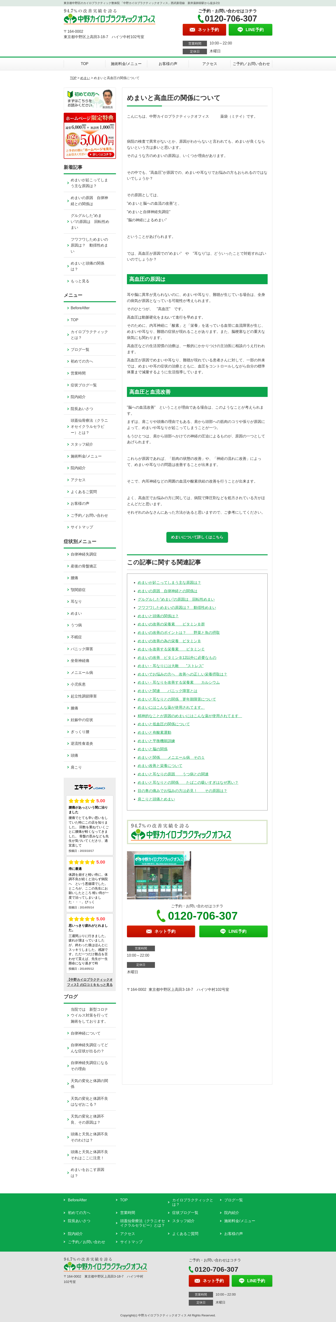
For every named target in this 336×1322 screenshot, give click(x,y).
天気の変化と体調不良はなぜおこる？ (89, 1102)
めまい (85, 78)
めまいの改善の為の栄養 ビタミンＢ (169, 641)
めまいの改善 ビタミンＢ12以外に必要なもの (177, 658)
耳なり (76, 601)
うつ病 (76, 625)
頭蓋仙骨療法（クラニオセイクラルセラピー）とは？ (89, 426)
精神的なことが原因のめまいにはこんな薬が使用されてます (190, 716)
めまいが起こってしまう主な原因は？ (169, 583)
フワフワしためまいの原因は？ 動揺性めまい (177, 608)
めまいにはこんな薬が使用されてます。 (171, 707)
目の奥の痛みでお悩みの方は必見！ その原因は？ (182, 791)
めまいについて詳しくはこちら (197, 537)
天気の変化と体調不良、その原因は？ (87, 1119)
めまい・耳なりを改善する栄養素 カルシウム (179, 682)
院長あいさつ (82, 409)
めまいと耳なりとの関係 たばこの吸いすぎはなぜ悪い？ (188, 782)
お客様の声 (168, 64)
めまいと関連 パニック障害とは (167, 691)
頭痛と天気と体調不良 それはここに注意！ (93, 1155)
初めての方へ (82, 361)
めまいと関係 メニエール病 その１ (171, 757)
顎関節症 (78, 590)
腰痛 (74, 578)
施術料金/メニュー (126, 64)
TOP (84, 64)
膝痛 (74, 708)
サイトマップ (82, 527)
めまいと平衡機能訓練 (156, 741)
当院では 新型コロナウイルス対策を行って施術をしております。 (89, 1015)
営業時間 (78, 373)
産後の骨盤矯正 (84, 566)
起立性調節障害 (84, 696)
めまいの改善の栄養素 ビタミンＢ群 (171, 624)
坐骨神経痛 (80, 661)
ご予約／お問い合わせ (251, 64)
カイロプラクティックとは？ (89, 335)
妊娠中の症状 (82, 720)
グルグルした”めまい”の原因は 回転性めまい (176, 599)
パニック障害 (82, 649)
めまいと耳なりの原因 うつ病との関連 (173, 774)
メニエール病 (82, 673)
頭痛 (74, 755)
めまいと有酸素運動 (154, 732)
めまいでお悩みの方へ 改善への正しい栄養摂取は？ (182, 674)
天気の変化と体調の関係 (89, 1084)
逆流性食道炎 (82, 743)
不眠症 (76, 637)
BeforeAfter (80, 308)
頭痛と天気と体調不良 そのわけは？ (93, 1137)
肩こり (76, 767)
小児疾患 (78, 684)
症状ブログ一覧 (84, 385)
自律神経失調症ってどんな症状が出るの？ (89, 1048)
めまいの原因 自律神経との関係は (167, 591)
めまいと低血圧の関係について (164, 724)
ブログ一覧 (80, 350)
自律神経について (86, 1033)
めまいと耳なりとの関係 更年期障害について (177, 699)
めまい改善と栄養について (160, 766)
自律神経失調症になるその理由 (89, 1066)
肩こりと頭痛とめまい (156, 799)
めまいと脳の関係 (153, 749)
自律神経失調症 (84, 554)
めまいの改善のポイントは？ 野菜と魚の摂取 (179, 633)
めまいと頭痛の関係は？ (158, 616)
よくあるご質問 (84, 492)
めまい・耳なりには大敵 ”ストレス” (171, 666)
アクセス (209, 64)
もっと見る (80, 281)
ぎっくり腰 (80, 732)
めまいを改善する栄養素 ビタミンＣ (171, 649)
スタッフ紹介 (82, 444)
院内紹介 (78, 397)
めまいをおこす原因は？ (87, 1173)
